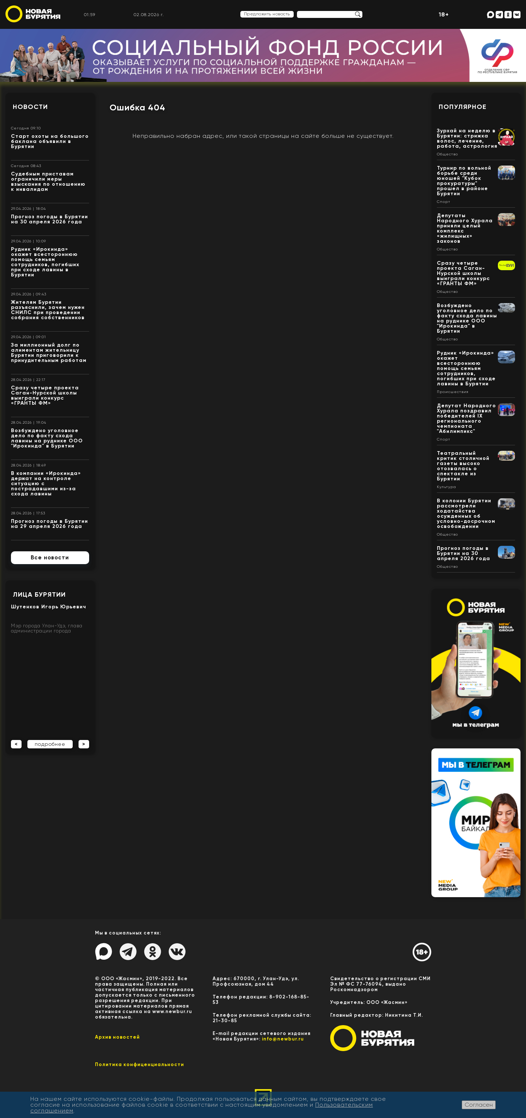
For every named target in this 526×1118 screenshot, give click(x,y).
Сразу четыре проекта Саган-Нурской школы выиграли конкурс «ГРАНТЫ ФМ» (45, 395)
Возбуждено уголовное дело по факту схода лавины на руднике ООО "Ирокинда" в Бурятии (47, 438)
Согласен (479, 1104)
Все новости (50, 557)
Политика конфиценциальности (139, 1064)
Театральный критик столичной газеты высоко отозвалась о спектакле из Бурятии (463, 466)
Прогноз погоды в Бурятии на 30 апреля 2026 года (49, 219)
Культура (446, 487)
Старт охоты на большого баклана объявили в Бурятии (50, 141)
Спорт (443, 202)
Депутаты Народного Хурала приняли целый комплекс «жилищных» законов (465, 228)
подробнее (50, 744)
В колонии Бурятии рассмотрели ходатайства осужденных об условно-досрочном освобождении (466, 513)
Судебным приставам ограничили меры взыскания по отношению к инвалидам (48, 181)
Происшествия (453, 392)
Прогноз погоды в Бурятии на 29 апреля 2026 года (49, 523)
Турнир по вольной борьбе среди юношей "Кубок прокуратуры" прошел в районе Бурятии (464, 181)
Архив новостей (117, 1037)
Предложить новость (267, 13)
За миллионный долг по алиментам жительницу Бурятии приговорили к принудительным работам (49, 352)
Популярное (463, 107)
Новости (30, 107)
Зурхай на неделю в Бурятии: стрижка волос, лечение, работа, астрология (467, 138)
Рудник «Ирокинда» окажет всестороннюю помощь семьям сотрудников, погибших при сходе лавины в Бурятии (45, 262)
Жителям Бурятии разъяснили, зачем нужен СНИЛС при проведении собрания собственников (48, 310)
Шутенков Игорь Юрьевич (48, 607)
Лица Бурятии (39, 594)
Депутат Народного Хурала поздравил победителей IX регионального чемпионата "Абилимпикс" (466, 418)
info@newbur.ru (283, 1039)
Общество (447, 154)
